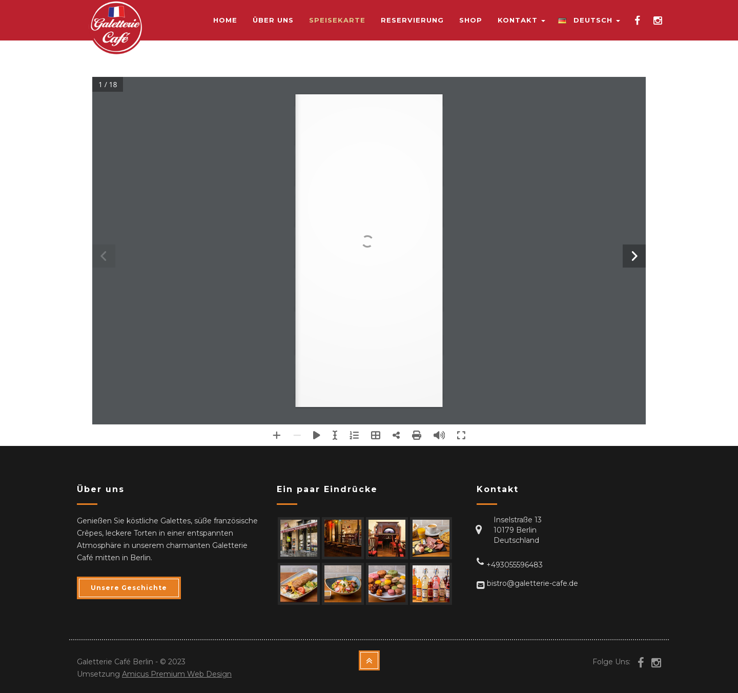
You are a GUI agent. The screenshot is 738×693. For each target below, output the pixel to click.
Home (225, 20)
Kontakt (521, 20)
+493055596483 (514, 564)
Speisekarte (337, 20)
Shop (470, 20)
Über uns (273, 20)
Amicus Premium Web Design (177, 674)
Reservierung (412, 20)
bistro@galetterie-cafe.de (532, 583)
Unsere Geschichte (129, 588)
